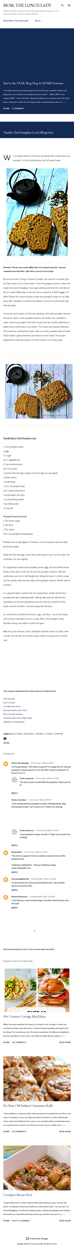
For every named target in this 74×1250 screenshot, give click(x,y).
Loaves (49, 734)
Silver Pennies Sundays (13, 714)
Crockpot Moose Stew (17, 1195)
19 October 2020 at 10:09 (47, 778)
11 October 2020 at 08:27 (39, 800)
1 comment (18, 108)
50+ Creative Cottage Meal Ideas (24, 1016)
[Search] (62, 5)
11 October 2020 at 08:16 (42, 763)
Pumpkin (58, 734)
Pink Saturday (9, 699)
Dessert (40, 734)
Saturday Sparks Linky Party (15, 710)
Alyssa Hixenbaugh (20, 763)
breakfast (29, 734)
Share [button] (6, 108)
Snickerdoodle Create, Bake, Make (17, 718)
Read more (65, 1042)
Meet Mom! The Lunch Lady (15, 20)
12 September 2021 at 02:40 (42, 896)
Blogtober (17, 734)
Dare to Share (9, 702)
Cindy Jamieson (27, 778)
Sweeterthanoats (19, 896)
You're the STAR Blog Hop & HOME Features (33, 83)
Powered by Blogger (37, 1238)
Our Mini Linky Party (12, 706)
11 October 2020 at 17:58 (35, 852)
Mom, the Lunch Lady (27, 5)
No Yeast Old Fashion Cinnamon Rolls (28, 1105)
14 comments (19, 1042)
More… (38, 20)
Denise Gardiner (18, 800)
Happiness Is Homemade (13, 722)
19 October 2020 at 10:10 (47, 830)
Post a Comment (21, 1220)
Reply (14, 793)
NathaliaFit (16, 852)
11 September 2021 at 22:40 (43, 879)
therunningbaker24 (20, 879)
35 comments (19, 1131)
